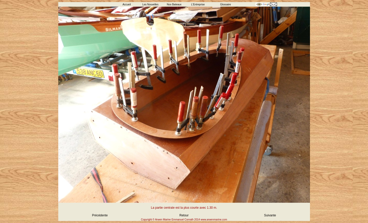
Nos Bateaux (174, 4)
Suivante (270, 215)
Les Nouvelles (150, 4)
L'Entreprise (198, 4)
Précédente (100, 215)
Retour (184, 215)
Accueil (126, 4)
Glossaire (225, 4)
